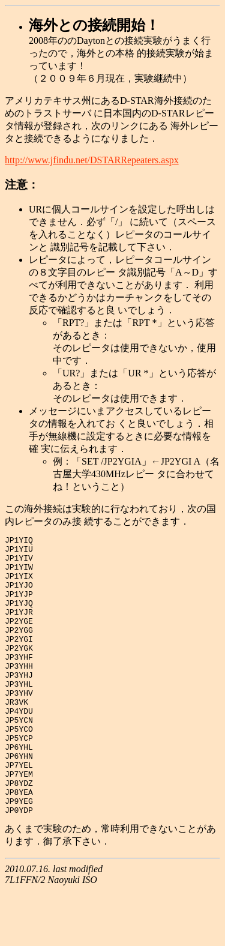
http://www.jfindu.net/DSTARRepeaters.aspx (92, 160)
